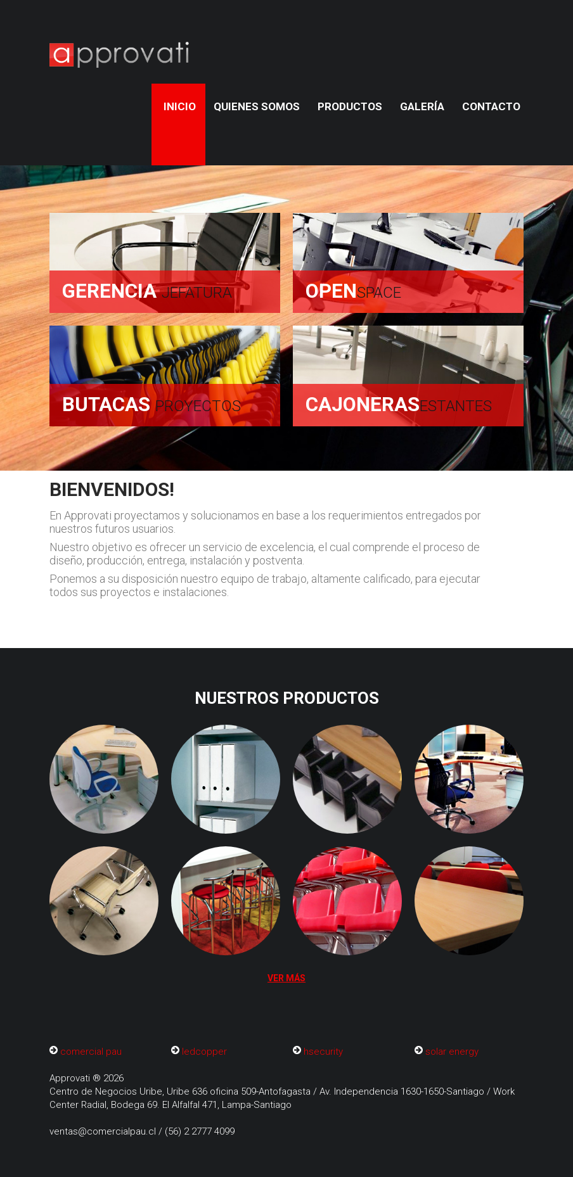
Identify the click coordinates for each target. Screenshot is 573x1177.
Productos (350, 106)
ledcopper (204, 1051)
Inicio (180, 106)
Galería (422, 106)
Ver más (286, 978)
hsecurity (323, 1051)
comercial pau (91, 1051)
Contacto (491, 106)
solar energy (452, 1051)
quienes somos (257, 106)
